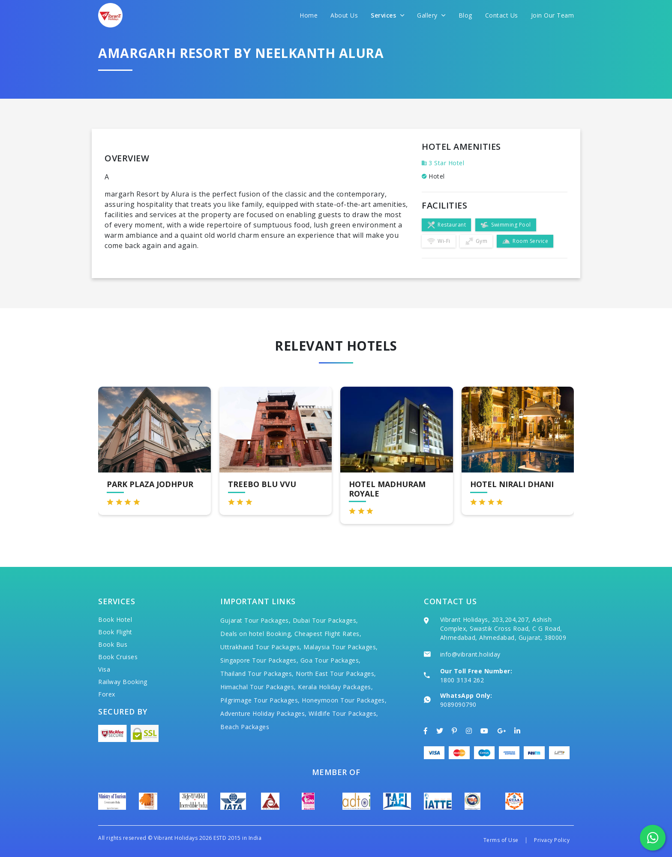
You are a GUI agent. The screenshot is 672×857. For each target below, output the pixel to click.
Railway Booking (122, 682)
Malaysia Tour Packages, (340, 647)
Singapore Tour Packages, (259, 660)
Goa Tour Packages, (330, 660)
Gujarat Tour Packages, (255, 620)
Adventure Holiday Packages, (263, 713)
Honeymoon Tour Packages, (344, 700)
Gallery (431, 15)
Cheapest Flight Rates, (327, 634)
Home (309, 15)
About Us (344, 15)
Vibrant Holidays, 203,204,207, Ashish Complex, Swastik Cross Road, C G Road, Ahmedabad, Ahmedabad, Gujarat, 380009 (503, 628)
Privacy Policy (552, 840)
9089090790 (458, 704)
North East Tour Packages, (336, 673)
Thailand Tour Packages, (257, 673)
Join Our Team (552, 15)
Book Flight (115, 632)
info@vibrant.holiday (470, 654)
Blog (465, 15)
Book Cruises (118, 657)
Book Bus (112, 644)
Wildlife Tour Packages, (343, 713)
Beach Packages (244, 727)
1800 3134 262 (462, 680)
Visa (104, 669)
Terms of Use (501, 840)
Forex (106, 694)
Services (387, 15)
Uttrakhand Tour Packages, (261, 647)
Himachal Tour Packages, (258, 687)
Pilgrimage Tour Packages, (260, 700)
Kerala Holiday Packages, (335, 687)
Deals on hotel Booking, (256, 634)
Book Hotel (115, 619)
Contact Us (501, 15)
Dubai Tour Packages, (325, 620)
